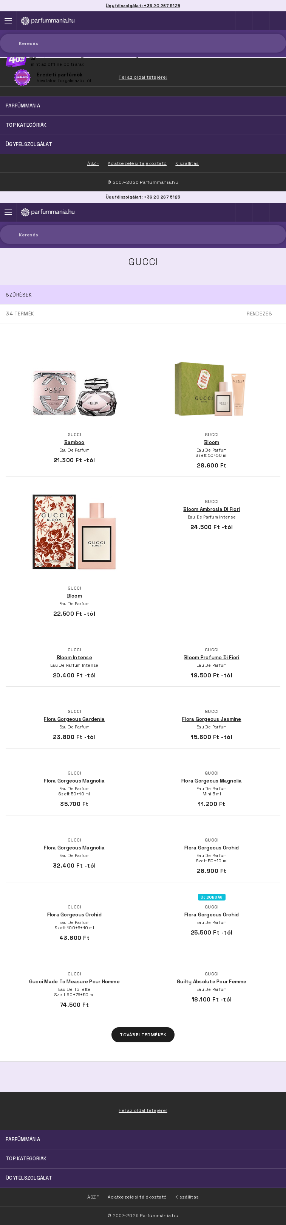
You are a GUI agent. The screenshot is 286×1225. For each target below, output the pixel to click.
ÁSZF (93, 1197)
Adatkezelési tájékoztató (137, 1197)
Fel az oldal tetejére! (143, 1110)
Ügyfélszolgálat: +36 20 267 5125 (143, 197)
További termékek (143, 1035)
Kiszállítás (187, 1197)
